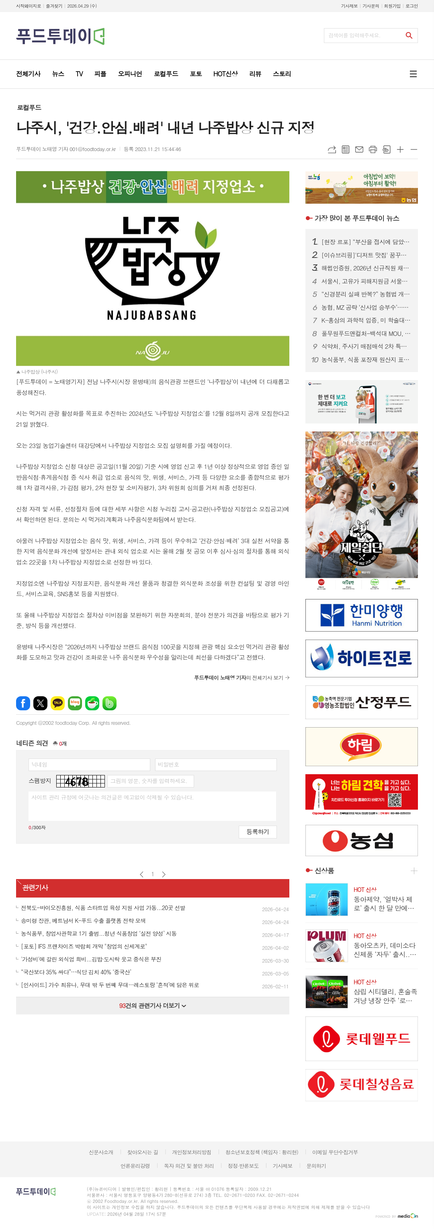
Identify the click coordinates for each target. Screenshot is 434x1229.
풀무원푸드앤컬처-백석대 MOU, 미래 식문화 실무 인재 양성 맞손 (366, 333)
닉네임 (39, 764)
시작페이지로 (28, 6)
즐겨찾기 (54, 6)
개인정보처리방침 (191, 1152)
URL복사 (332, 149)
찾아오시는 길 (142, 1152)
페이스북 (23, 703)
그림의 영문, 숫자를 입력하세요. (148, 780)
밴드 (109, 703)
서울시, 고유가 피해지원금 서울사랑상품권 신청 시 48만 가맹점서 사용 (366, 281)
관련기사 (35, 887)
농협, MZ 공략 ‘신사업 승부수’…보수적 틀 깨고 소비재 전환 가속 (366, 307)
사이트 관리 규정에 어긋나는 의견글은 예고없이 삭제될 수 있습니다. (112, 797)
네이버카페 (92, 703)
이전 (141, 874)
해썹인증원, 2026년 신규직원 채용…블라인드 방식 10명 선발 (366, 268)
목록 (346, 149)
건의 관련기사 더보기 (152, 1005)
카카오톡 (58, 703)
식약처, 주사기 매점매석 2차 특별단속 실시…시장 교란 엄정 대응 (366, 346)
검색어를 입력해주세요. (354, 35)
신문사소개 (101, 1152)
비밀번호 (168, 764)
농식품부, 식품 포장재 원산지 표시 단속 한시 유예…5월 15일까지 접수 (366, 360)
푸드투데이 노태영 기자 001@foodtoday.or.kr (66, 149)
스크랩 (387, 149)
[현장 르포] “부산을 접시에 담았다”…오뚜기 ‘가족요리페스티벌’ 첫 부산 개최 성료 (366, 242)
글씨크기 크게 (400, 149)
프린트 (373, 149)
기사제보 (349, 6)
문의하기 (316, 1166)
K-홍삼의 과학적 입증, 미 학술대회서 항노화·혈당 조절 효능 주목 (366, 320)
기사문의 (370, 6)
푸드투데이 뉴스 (357, 218)
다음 (163, 874)
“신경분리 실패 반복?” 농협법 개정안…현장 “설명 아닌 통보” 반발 (366, 294)
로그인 (411, 6)
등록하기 (257, 831)
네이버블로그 (75, 703)
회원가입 (392, 6)
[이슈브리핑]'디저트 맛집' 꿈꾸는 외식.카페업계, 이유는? (366, 255)
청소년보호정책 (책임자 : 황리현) (261, 1152)
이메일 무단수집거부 (335, 1152)
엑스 (40, 703)
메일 (359, 149)
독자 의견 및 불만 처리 (189, 1166)
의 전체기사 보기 (238, 677)
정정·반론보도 (243, 1166)
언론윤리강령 (135, 1166)
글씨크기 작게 (414, 149)
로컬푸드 (29, 107)
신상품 (324, 870)
